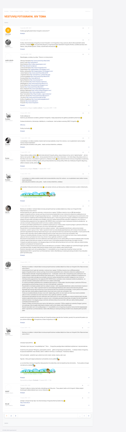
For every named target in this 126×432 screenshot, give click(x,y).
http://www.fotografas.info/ (39, 67)
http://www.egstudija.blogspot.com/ (39, 88)
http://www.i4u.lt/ (25, 402)
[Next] (88, 416)
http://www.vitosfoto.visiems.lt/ (38, 81)
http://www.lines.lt (33, 62)
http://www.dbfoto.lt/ (34, 78)
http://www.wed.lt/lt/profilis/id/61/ (34, 87)
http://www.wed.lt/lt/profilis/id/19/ (38, 83)
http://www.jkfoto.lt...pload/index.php (40, 74)
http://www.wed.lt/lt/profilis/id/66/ (40, 60)
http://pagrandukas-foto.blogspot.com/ (39, 69)
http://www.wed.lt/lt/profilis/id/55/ (40, 76)
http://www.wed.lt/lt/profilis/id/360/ (36, 97)
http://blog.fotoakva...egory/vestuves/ (40, 94)
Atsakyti (22, 33)
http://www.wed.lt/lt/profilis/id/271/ (39, 95)
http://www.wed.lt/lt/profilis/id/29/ (38, 73)
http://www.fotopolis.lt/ (32, 102)
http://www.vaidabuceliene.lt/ (37, 92)
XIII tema (22, 125)
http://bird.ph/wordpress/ (30, 66)
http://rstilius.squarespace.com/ (37, 64)
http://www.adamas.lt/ (31, 101)
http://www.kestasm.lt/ (36, 80)
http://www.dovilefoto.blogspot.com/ (38, 85)
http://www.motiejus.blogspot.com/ (41, 90)
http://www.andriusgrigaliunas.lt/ (40, 99)
